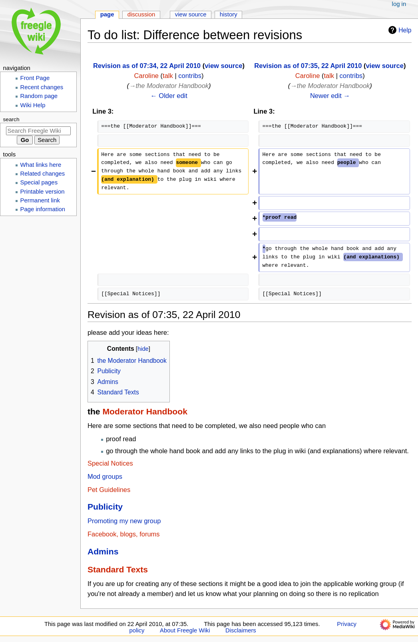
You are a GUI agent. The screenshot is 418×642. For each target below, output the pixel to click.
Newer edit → (330, 95)
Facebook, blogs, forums (124, 534)
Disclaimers (240, 630)
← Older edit (168, 95)
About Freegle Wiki (185, 630)
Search (11, 119)
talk (168, 75)
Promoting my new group (124, 520)
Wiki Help (33, 105)
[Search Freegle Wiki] (38, 130)
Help (398, 30)
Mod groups (105, 476)
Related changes (42, 173)
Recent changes (42, 87)
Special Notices (110, 463)
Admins (103, 551)
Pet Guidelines (109, 489)
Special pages (39, 182)
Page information (43, 209)
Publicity (105, 506)
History (228, 14)
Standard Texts (118, 569)
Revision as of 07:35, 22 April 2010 (308, 65)
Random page (39, 96)
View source (191, 14)
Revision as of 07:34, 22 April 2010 (147, 65)
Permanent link (40, 200)
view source (223, 65)
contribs (189, 75)
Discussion (141, 14)
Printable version (42, 191)
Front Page (35, 78)
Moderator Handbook (144, 411)
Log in (399, 4)
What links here (41, 165)
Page (107, 14)
